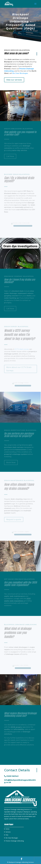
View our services (14, 79)
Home (7, 829)
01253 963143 (11, 776)
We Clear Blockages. (20, 73)
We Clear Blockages (11, 838)
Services (8, 832)
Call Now (10, 750)
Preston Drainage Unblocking (14, 841)
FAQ (6, 835)
